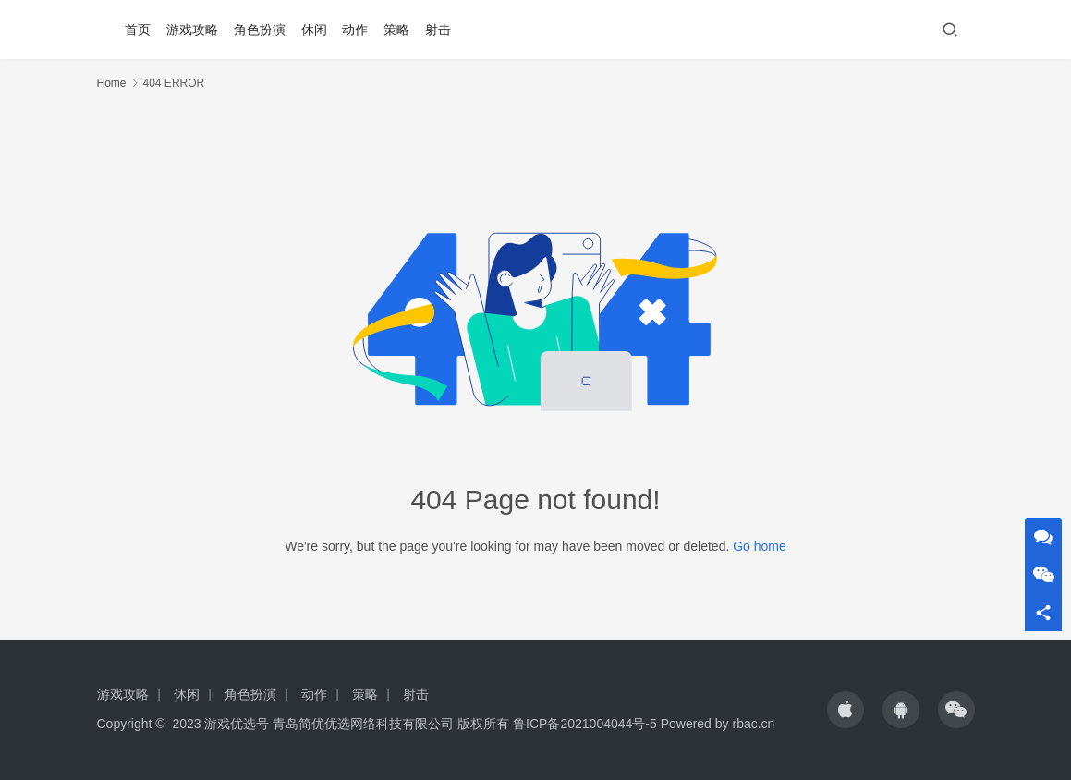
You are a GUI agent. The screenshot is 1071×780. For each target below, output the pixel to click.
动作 (355, 29)
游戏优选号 (236, 723)
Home (112, 83)
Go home (759, 546)
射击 (438, 29)
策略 (396, 29)
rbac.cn (753, 723)
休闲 (314, 29)
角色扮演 (260, 29)
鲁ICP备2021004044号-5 (585, 723)
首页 (138, 29)
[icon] (845, 709)
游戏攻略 (192, 29)
